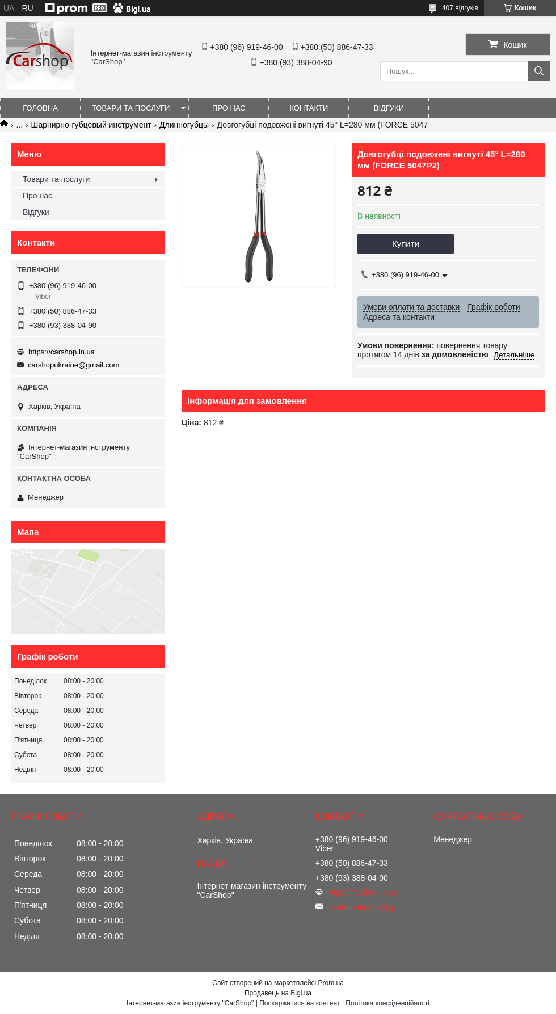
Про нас (229, 108)
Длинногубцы (184, 124)
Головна (40, 108)
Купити (405, 243)
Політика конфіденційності (387, 1003)
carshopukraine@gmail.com (73, 365)
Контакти (308, 108)
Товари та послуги (131, 108)
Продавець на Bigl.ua (278, 993)
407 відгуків (460, 8)
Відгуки (389, 108)
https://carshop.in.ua (61, 352)
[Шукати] (539, 71)
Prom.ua (331, 983)
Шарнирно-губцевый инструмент (91, 124)
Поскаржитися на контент (299, 1003)
